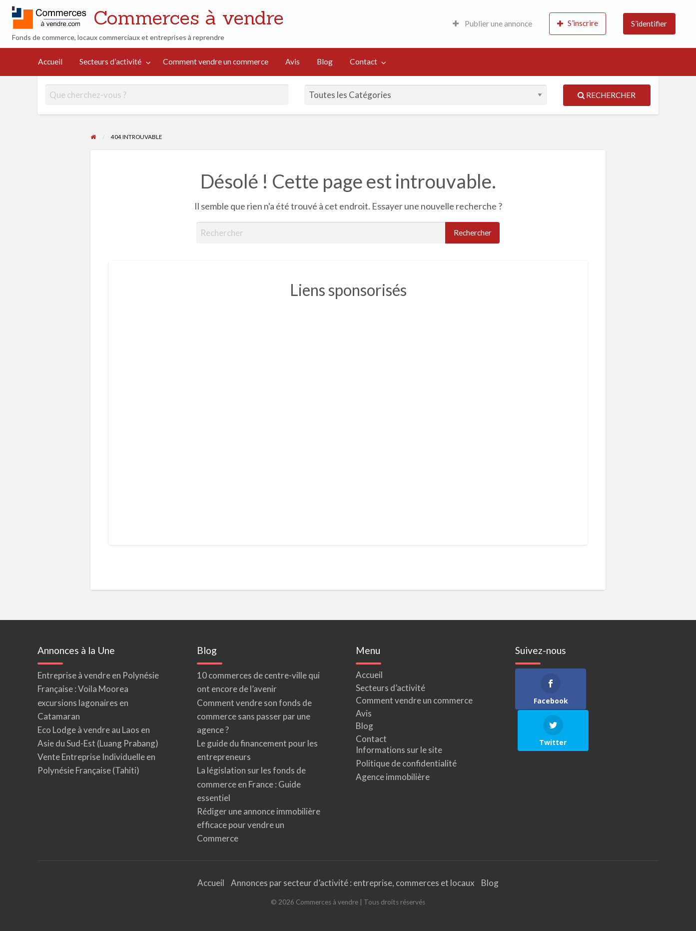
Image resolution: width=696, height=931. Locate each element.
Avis (292, 61)
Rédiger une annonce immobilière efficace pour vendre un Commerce (258, 825)
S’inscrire (577, 23)
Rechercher (607, 95)
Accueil (50, 61)
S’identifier (649, 23)
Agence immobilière (393, 777)
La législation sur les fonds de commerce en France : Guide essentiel (251, 783)
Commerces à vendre (188, 18)
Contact (363, 61)
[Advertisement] (348, 416)
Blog (325, 61)
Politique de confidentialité (406, 763)
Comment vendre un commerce (215, 61)
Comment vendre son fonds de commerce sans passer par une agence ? (254, 716)
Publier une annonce (492, 23)
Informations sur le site (399, 749)
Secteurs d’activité (110, 61)
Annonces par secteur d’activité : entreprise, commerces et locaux (353, 883)
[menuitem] (492, 23)
